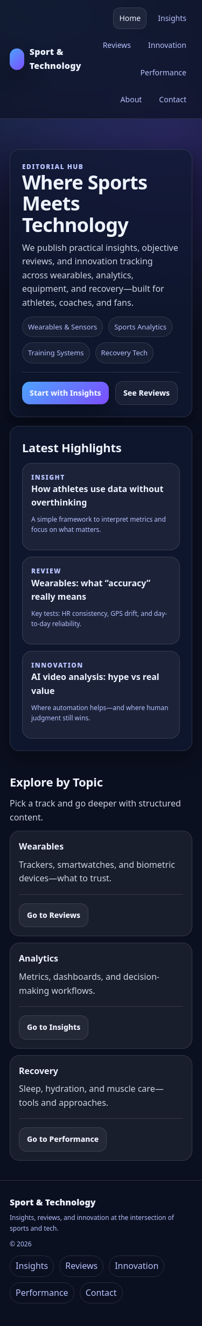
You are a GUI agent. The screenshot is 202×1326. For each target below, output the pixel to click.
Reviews (117, 45)
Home (130, 18)
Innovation (167, 45)
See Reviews (146, 393)
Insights (172, 18)
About (131, 99)
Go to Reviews (53, 915)
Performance (163, 72)
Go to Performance (63, 1139)
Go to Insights (53, 1027)
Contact (172, 99)
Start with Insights (65, 393)
